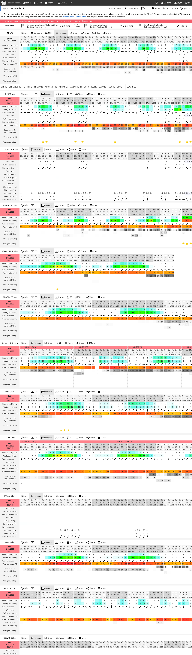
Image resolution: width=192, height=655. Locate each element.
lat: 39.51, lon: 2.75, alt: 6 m (165, 8)
